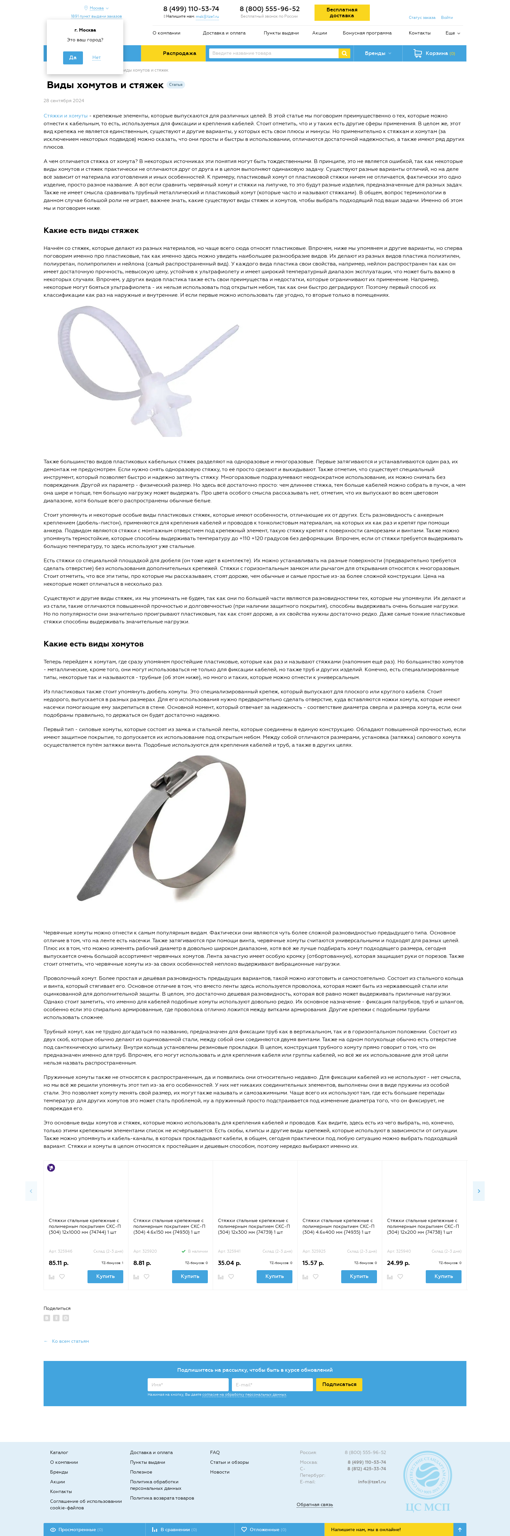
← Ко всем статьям (66, 1341)
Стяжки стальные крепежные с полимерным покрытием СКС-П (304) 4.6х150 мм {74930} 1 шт (169, 1226)
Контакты (420, 33)
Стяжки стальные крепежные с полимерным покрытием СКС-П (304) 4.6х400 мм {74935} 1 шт (338, 1226)
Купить (105, 1276)
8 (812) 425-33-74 (366, 1469)
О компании (167, 33)
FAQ (215, 1452)
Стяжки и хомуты (66, 116)
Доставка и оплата (224, 33)
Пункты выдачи (281, 33)
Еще (450, 33)
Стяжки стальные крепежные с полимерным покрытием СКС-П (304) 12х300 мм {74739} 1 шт (254, 1226)
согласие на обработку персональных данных (244, 1395)
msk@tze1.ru (207, 16)
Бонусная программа (367, 33)
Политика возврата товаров (162, 1498)
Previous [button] (31, 1191)
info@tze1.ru (372, 1482)
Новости (220, 1472)
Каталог (59, 1452)
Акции (319, 33)
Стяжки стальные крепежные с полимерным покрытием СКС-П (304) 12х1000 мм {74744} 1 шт (85, 1226)
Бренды (59, 1472)
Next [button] (479, 1191)
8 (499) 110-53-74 (191, 9)
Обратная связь (315, 1504)
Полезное (141, 1472)
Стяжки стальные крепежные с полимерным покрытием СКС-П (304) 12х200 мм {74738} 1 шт (423, 1226)
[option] (86, 1225)
